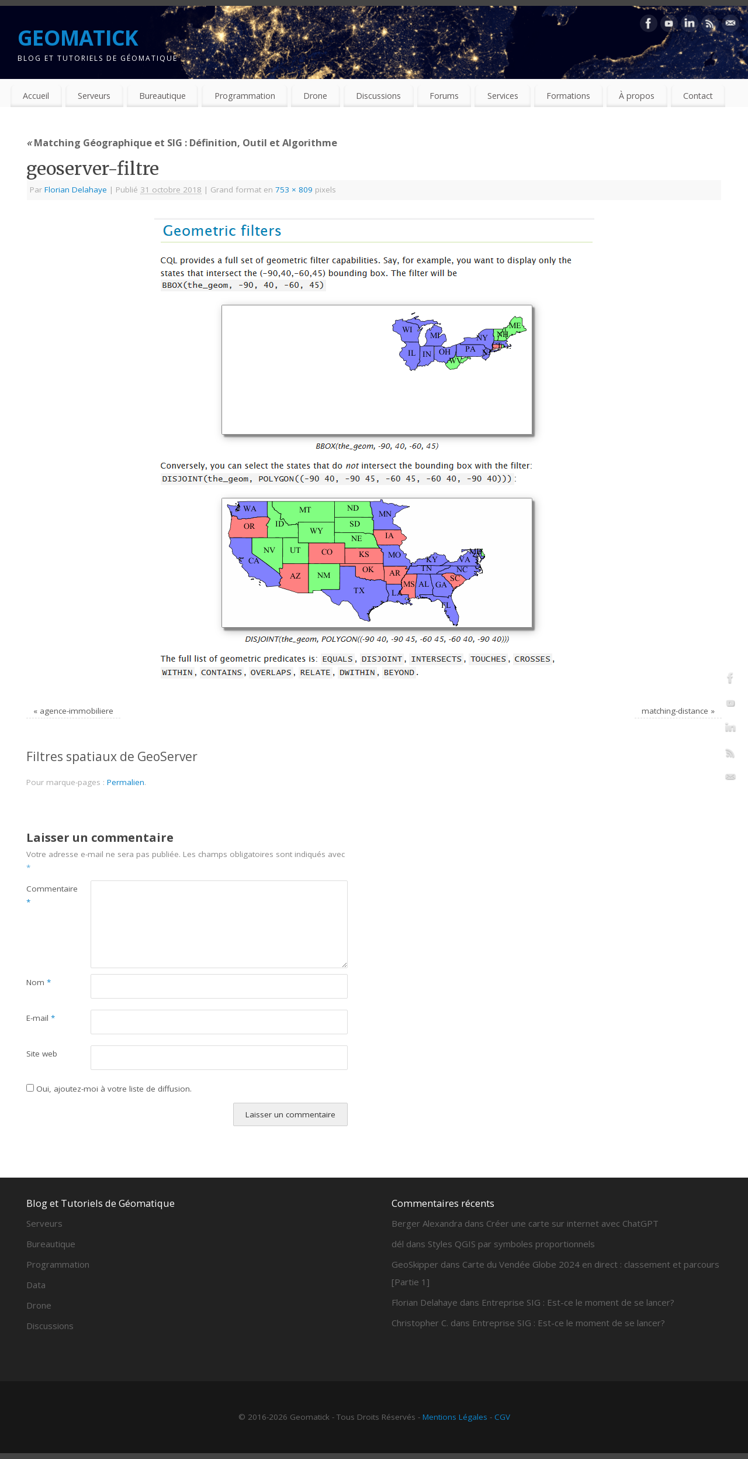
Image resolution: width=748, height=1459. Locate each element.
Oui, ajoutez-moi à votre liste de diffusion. (109, 1088)
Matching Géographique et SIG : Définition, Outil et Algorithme (181, 142)
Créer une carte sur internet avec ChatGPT (572, 1223)
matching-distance (675, 711)
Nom (38, 982)
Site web (41, 1053)
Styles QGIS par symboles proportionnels (511, 1244)
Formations (568, 95)
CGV (502, 1417)
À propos (636, 95)
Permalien (125, 782)
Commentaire (42, 895)
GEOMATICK (78, 37)
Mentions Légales (455, 1417)
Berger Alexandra (427, 1223)
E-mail (40, 1018)
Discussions (378, 95)
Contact (698, 95)
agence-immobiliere (76, 711)
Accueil (36, 95)
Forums (444, 95)
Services (502, 95)
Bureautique (162, 95)
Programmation (244, 95)
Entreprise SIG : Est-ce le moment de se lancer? (578, 1302)
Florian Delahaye (75, 189)
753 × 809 (294, 189)
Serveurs (94, 95)
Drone (315, 95)
